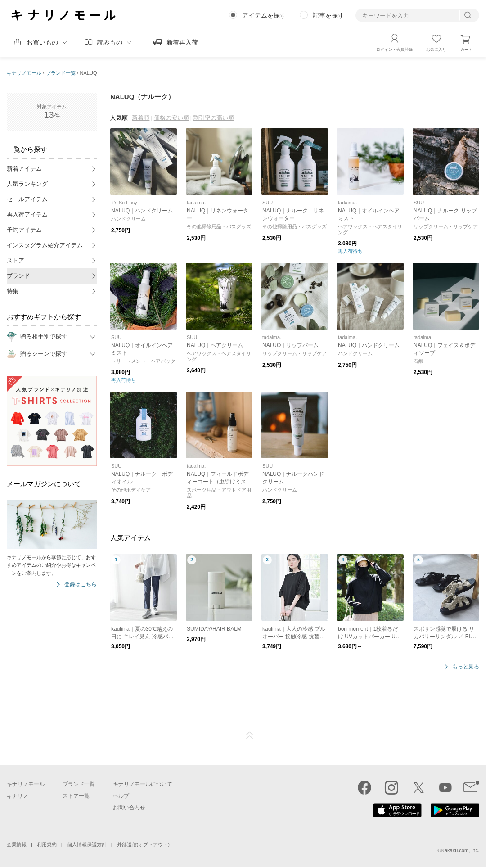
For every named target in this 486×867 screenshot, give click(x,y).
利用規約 (47, 844)
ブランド (18, 275)
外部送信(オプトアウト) (143, 844)
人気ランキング (27, 184)
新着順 (140, 117)
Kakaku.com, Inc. (460, 850)
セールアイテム (27, 199)
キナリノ (17, 796)
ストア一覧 (76, 796)
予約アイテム (24, 229)
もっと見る (465, 667)
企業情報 (17, 844)
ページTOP (249, 735)
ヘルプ (121, 796)
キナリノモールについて (142, 784)
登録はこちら (80, 584)
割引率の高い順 (213, 117)
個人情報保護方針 (87, 844)
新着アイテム (24, 168)
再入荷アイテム (27, 214)
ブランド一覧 (61, 73)
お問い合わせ (129, 807)
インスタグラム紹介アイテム (45, 245)
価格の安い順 (171, 117)
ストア (15, 260)
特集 (12, 291)
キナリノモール (24, 73)
